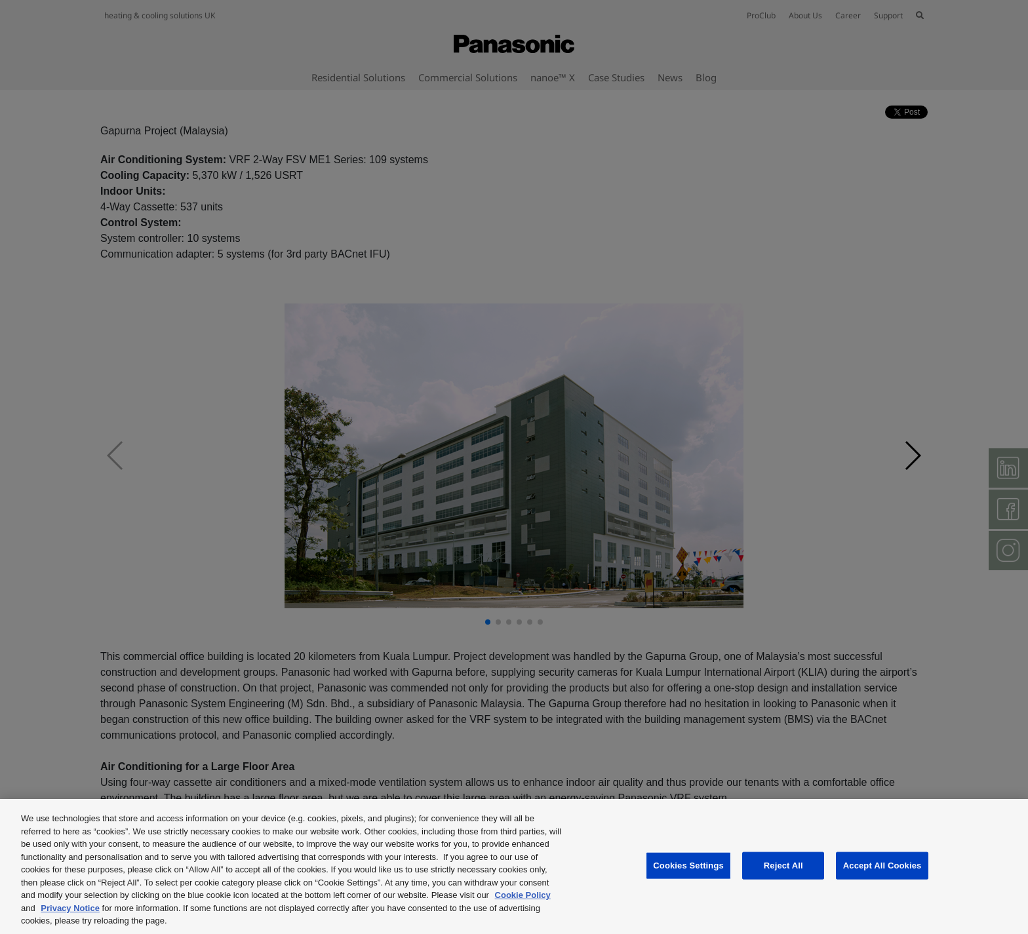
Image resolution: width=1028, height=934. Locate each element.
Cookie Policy (523, 895)
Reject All (783, 865)
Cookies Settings (688, 865)
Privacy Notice (70, 908)
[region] (514, 866)
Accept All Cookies (882, 865)
